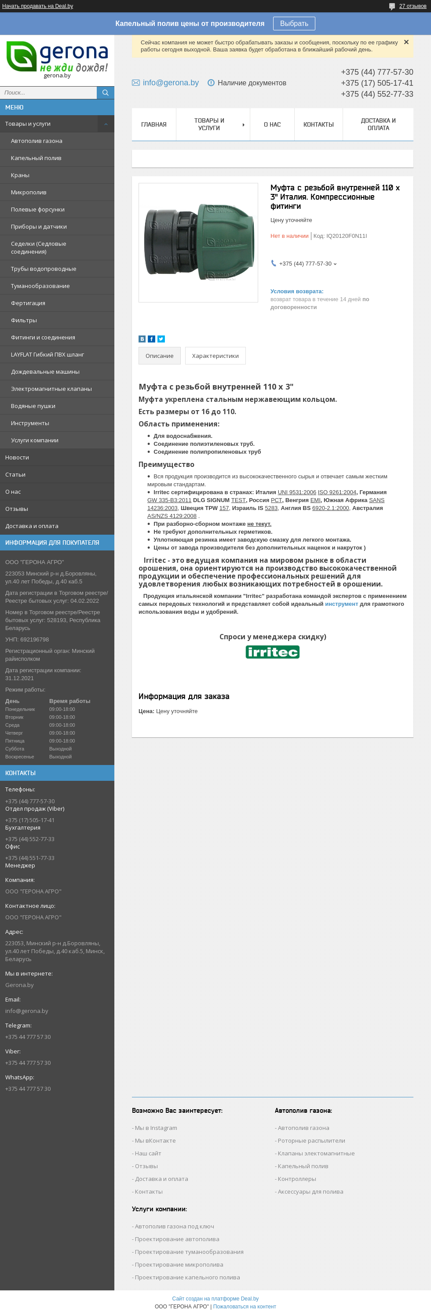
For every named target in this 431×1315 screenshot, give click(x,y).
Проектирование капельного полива (187, 1277)
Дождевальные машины (45, 371)
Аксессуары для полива (310, 1191)
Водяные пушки (33, 406)
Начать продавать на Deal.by (37, 6)
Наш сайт (148, 1153)
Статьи (15, 474)
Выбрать (294, 23)
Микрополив (29, 192)
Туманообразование (40, 286)
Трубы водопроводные (44, 269)
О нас (13, 491)
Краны (20, 175)
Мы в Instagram (156, 1128)
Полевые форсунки (38, 209)
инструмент (341, 604)
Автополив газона (36, 141)
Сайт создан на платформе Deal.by (215, 1299)
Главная (154, 124)
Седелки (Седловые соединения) (38, 247)
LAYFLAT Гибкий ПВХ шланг (47, 354)
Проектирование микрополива (179, 1264)
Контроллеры (297, 1179)
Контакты (318, 124)
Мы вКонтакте (155, 1140)
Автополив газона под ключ (174, 1226)
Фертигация (28, 303)
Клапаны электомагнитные (316, 1153)
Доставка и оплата (31, 526)
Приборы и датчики (39, 226)
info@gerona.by (26, 1011)
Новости (17, 457)
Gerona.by (19, 985)
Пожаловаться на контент (244, 1307)
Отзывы (16, 509)
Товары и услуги (28, 123)
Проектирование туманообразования (189, 1252)
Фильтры (24, 320)
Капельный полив (36, 158)
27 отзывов (413, 6)
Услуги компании (34, 440)
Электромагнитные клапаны (51, 389)
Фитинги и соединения (43, 337)
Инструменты (30, 423)
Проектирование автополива (177, 1239)
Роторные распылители (311, 1140)
